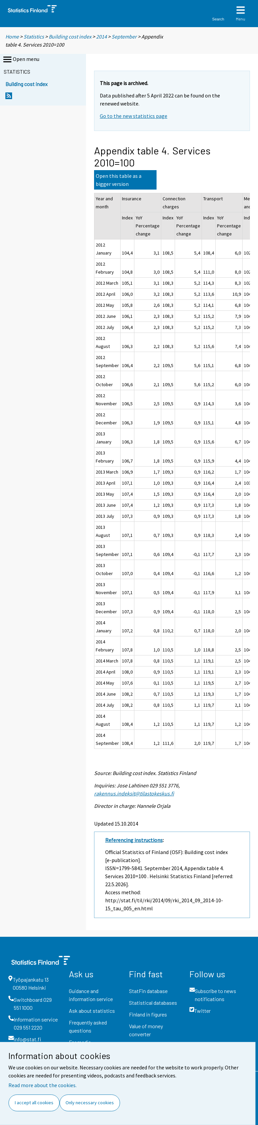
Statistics (34, 36)
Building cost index (70, 36)
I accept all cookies (34, 1103)
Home (12, 36)
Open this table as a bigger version (118, 179)
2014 (101, 36)
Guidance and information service (91, 995)
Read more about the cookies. (42, 1085)
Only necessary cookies (90, 1103)
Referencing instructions (134, 840)
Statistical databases (153, 1002)
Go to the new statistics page (133, 116)
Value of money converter (146, 1030)
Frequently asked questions (88, 1026)
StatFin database (148, 991)
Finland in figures (148, 1014)
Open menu (20, 59)
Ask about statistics (92, 1010)
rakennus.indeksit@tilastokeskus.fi (134, 793)
